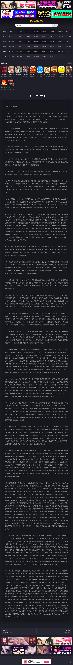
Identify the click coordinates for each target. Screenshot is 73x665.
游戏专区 (36, 31)
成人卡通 (28, 41)
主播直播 (60, 36)
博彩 (4, 31)
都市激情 (11, 51)
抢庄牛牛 (68, 31)
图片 (4, 46)
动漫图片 (36, 46)
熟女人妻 (44, 36)
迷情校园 (44, 51)
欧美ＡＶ (28, 36)
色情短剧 (52, 56)
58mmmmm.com (36, 21)
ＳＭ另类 (68, 36)
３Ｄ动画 (36, 36)
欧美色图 (28, 46)
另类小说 (52, 51)
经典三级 (52, 41)
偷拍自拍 (19, 41)
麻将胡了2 (44, 31)
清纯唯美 (52, 46)
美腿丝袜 (44, 46)
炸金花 (52, 31)
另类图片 (68, 46)
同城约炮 (11, 56)
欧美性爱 (36, 41)
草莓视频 (28, 56)
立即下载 (46, 661)
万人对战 (28, 31)
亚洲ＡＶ (11, 36)
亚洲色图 (19, 46)
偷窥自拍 (11, 46)
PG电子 (11, 31)
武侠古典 (36, 51)
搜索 (55, 25)
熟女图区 (60, 46)
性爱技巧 (68, 51)
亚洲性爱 (11, 41)
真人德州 (19, 31)
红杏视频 (44, 56)
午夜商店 (19, 56)
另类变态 (68, 41)
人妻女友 (28, 51)
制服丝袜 (44, 41)
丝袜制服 (52, 36)
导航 (4, 56)
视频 (4, 36)
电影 (4, 41)
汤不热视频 (36, 56)
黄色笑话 (60, 51)
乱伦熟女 (60, 41)
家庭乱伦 (19, 51)
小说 (4, 51)
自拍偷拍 (19, 36)
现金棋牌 (60, 31)
